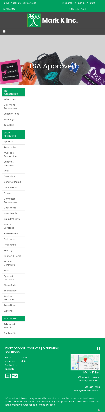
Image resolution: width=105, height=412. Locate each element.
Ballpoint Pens (11, 113)
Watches (9, 310)
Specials (9, 369)
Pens (6, 270)
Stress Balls (10, 285)
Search (67, 3)
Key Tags (9, 250)
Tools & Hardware (9, 298)
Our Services (29, 3)
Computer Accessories (10, 200)
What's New (10, 99)
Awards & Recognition (10, 154)
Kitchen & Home (12, 256)
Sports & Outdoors (9, 278)
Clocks (7, 193)
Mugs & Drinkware (9, 263)
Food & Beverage (9, 226)
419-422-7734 (92, 387)
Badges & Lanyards (9, 163)
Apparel (8, 141)
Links (23, 361)
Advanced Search (9, 326)
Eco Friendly (10, 213)
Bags (6, 170)
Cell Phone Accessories (10, 106)
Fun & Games (11, 233)
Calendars (9, 176)
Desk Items (10, 207)
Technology (10, 290)
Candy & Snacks (12, 182)
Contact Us (9, 9)
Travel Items (10, 305)
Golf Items (9, 239)
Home (6, 3)
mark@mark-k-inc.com (87, 390)
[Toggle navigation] (4, 31)
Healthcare (10, 244)
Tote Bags (9, 119)
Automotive (10, 147)
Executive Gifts (12, 219)
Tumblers (9, 125)
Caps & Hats (10, 187)
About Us (16, 3)
